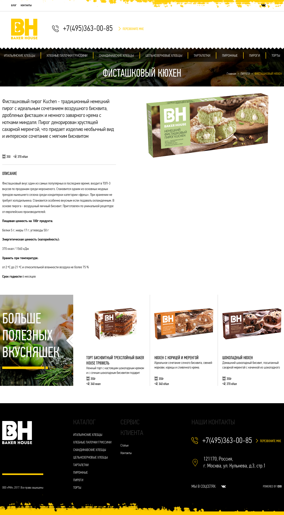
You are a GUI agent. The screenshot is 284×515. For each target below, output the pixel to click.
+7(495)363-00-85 (88, 29)
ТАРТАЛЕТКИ (202, 56)
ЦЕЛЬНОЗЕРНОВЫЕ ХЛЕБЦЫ (164, 56)
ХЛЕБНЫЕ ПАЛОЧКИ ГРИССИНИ (67, 56)
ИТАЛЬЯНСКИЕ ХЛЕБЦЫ (19, 56)
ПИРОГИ (254, 56)
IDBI (279, 486)
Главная (231, 74)
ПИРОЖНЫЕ (230, 56)
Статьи (124, 445)
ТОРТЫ (276, 56)
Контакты (26, 5)
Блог (14, 5)
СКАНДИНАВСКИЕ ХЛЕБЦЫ (116, 56)
